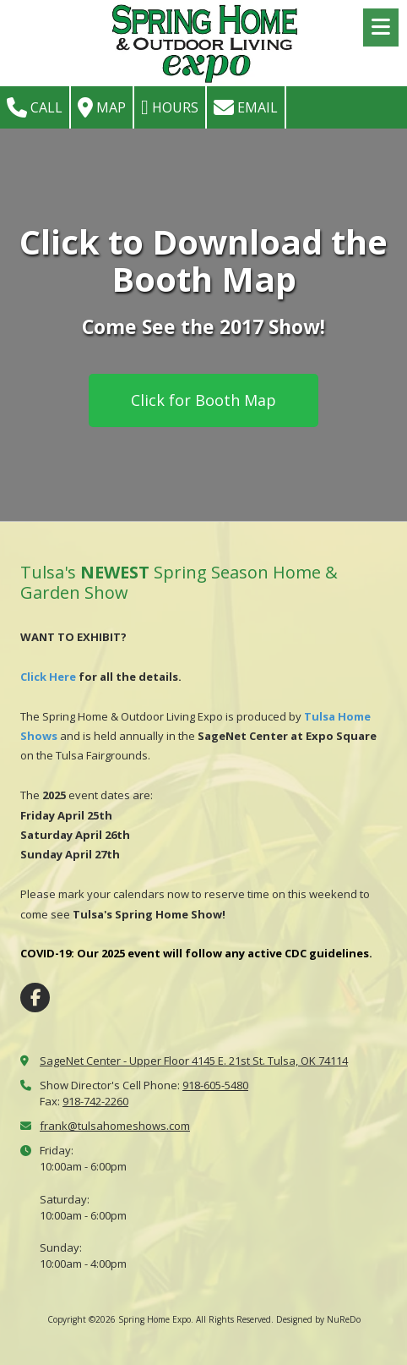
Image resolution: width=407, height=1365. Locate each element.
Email (246, 107)
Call (34, 107)
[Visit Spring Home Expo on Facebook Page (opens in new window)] (35, 997)
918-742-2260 (95, 1101)
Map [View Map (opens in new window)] (102, 107)
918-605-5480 (215, 1085)
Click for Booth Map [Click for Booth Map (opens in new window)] (203, 400)
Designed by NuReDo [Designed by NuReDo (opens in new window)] (318, 1319)
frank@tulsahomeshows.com (115, 1125)
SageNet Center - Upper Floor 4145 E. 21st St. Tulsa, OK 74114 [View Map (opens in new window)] (194, 1060)
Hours (169, 107)
